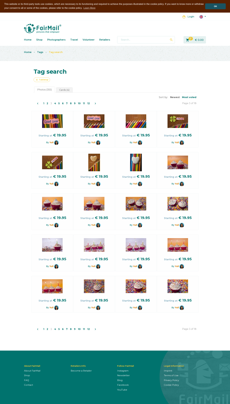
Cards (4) (64, 89)
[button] (202, 16)
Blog (119, 380)
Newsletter (123, 375)
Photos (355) (44, 89)
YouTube (122, 389)
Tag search (56, 52)
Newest (175, 97)
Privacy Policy (171, 380)
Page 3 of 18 (189, 103)
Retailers (104, 39)
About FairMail (32, 370)
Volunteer (89, 39)
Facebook (123, 384)
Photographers (56, 39)
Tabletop (41, 79)
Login (190, 16)
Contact (28, 384)
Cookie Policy (171, 384)
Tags (40, 52)
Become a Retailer (81, 370)
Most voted (189, 97)
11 (84, 103)
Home (28, 39)
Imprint (168, 370)
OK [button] (215, 6)
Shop (39, 39)
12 (88, 103)
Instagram (122, 370)
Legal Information (174, 365)
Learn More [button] (89, 8)
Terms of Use (171, 375)
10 (79, 103)
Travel (74, 39)
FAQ (26, 380)
